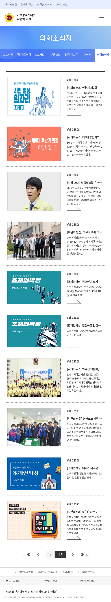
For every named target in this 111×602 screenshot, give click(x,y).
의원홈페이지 (44, 4)
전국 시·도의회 (12, 580)
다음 (73, 554)
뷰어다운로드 (69, 572)
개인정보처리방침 (24, 572)
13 (87, 554)
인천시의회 (11, 4)
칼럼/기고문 (71, 54)
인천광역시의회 (26, 17)
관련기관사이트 (87, 580)
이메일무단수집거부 (47, 572)
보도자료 (39, 54)
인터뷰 (87, 54)
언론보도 (55, 54)
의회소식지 (103, 54)
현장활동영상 (24, 54)
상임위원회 (27, 4)
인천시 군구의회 (50, 580)
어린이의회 (62, 4)
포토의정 (8, 54)
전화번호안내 (87, 572)
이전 (38, 554)
